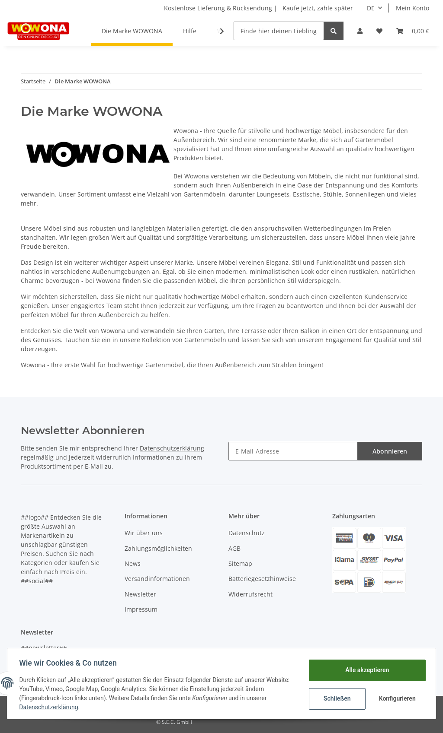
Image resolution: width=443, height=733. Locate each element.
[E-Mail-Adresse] (293, 451)
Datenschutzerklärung (172, 448)
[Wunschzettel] (379, 31)
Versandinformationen (157, 578)
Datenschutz (246, 533)
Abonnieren (389, 451)
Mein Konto (412, 8)
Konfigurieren (396, 698)
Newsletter (140, 594)
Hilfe (189, 31)
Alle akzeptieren (365, 669)
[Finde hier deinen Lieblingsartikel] (279, 31)
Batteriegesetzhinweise (262, 578)
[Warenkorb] (412, 31)
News (133, 563)
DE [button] (371, 8)
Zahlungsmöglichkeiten (158, 548)
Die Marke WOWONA (132, 31)
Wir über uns (144, 533)
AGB (234, 548)
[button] (359, 31)
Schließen (335, 698)
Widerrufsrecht (250, 594)
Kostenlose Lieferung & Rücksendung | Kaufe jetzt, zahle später (258, 8)
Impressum (141, 609)
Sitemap (240, 563)
